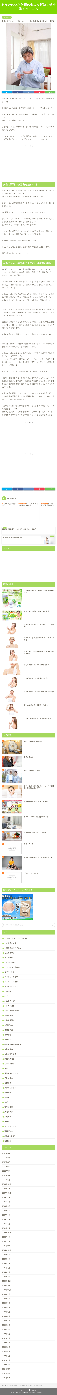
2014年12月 (6, 1281)
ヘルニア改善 (10, 1006)
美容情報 (8, 1093)
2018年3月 (6, 1241)
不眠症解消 (9, 1015)
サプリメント (10, 972)
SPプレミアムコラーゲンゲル (16, 938)
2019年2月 (6, 1224)
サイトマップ (24, 1390)
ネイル (7, 996)
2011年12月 (6, 1369)
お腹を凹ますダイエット (14, 948)
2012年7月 (6, 1338)
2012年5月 (6, 1347)
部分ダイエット (10, 1126)
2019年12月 (6, 1184)
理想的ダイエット (11, 1073)
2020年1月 (6, 1180)
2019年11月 (6, 1189)
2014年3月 (6, 1321)
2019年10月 (6, 1193)
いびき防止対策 (10, 943)
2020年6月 (6, 1162)
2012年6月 (6, 1343)
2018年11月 (6, 1228)
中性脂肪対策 (10, 1020)
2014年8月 (6, 1299)
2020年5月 (6, 1167)
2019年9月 (6, 1197)
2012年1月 (6, 1365)
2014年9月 (6, 1294)
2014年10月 (6, 1290)
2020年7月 (6, 1158)
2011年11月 (6, 1373)
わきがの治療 (10, 962)
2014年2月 (6, 1325)
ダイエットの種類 (11, 982)
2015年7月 (6, 1263)
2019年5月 (6, 1211)
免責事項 (34, 1390)
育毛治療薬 (9, 1107)
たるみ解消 (9, 958)
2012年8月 (6, 1334)
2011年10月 (6, 1378)
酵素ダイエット (10, 1131)
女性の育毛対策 (7, 17)
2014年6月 (6, 1307)
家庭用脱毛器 (10, 1059)
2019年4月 (6, 1215)
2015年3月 (6, 1268)
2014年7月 (6, 1303)
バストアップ (10, 1001)
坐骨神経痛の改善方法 (13, 1044)
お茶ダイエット (10, 953)
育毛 (6, 1102)
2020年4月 (6, 1171)
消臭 (6, 1068)
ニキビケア (9, 991)
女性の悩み (9, 1049)
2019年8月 (6, 1202)
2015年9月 (6, 1255)
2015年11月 (6, 1246)
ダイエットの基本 (11, 977)
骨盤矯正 (8, 1141)
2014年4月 (6, 1316)
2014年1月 (6, 1329)
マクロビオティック (12, 1011)
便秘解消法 (9, 1030)
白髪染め (8, 1083)
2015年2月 (6, 1272)
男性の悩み (9, 1078)
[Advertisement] (28, 162)
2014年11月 (6, 1285)
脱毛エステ (9, 1112)
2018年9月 (6, 1237)
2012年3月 (6, 1356)
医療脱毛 (8, 1040)
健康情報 (8, 1035)
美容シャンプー (10, 1088)
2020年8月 (6, 1153)
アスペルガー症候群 (12, 967)
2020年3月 (6, 1175)
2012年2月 (6, 1360)
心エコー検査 (10, 1064)
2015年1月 (6, 1277)
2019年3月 (6, 1219)
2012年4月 (6, 1351)
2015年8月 (6, 1259)
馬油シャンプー (10, 1136)
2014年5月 (6, 1312)
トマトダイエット (11, 987)
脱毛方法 (8, 1117)
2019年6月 (6, 1206)
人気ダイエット (10, 1025)
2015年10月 (6, 1250)
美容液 (7, 1097)
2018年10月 (6, 1233)
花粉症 (7, 1122)
